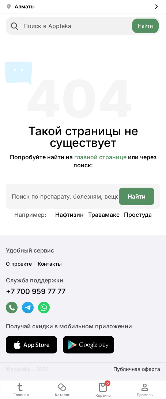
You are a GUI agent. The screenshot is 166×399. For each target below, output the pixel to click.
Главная (21, 389)
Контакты (50, 264)
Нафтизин (69, 214)
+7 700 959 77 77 (35, 291)
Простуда (138, 214)
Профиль (145, 389)
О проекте (19, 264)
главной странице (100, 157)
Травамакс (104, 214)
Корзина (103, 390)
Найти (145, 26)
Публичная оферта (136, 369)
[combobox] (83, 26)
